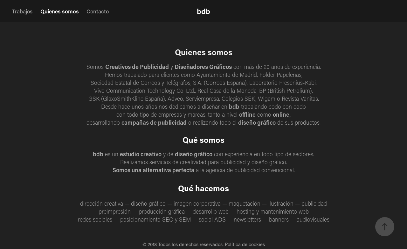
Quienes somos (59, 11)
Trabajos (22, 11)
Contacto (97, 11)
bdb (203, 11)
